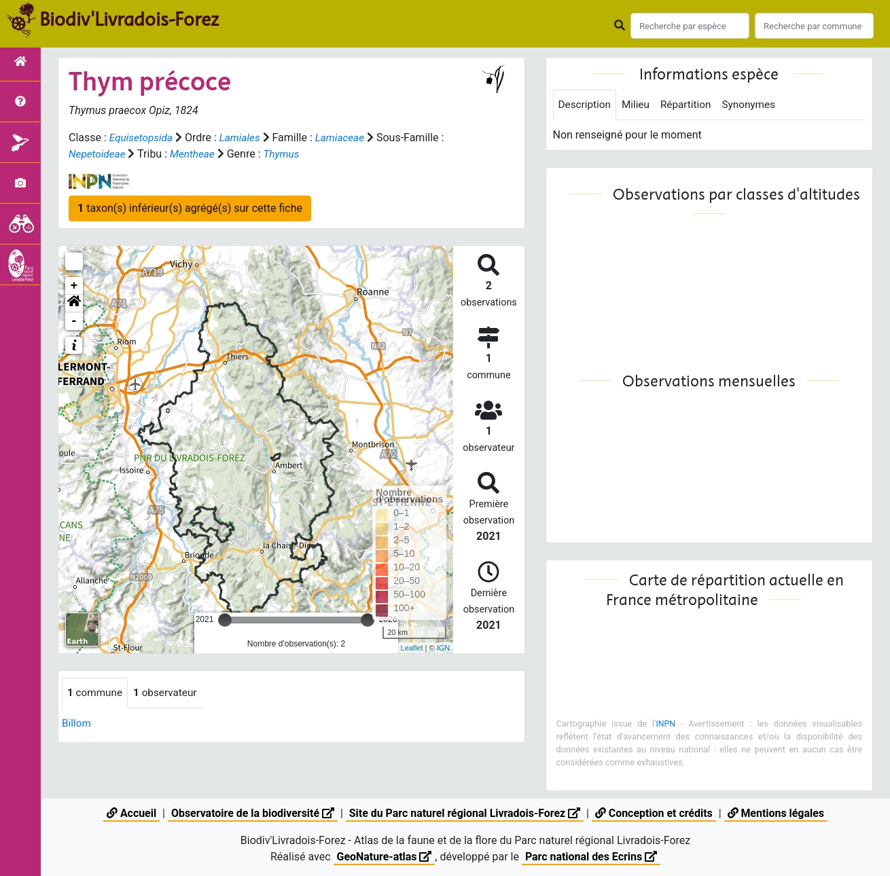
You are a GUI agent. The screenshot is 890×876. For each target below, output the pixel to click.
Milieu (639, 104)
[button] (74, 303)
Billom (77, 723)
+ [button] (74, 286)
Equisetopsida (142, 137)
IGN (443, 648)
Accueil (130, 813)
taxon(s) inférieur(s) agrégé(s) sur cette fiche (189, 208)
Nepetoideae (103, 153)
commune (96, 693)
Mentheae (201, 153)
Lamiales (243, 137)
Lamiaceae (346, 137)
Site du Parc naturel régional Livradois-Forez (465, 813)
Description (585, 104)
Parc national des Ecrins (591, 856)
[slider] (225, 620)
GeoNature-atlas (383, 856)
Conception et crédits (655, 813)
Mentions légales (776, 813)
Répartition (690, 104)
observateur (169, 693)
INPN (666, 724)
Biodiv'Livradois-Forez (129, 19)
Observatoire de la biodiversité (252, 813)
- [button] (74, 321)
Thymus (291, 153)
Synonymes (756, 104)
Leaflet (412, 648)
